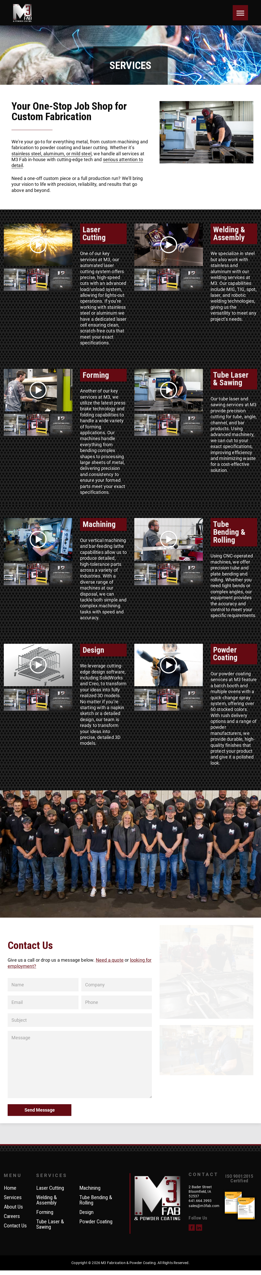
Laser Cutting (50, 1188)
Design (86, 1212)
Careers (12, 1216)
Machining (89, 1188)
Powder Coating (95, 1222)
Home (10, 1188)
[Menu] (240, 12)
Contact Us (15, 1226)
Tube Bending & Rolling (95, 1200)
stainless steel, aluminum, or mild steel (51, 153)
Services (13, 1197)
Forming (44, 1212)
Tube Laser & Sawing (50, 1224)
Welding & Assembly (46, 1200)
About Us (13, 1207)
